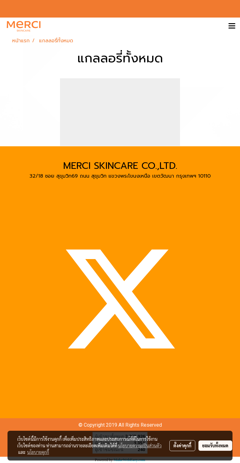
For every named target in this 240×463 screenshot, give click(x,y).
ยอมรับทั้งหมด (215, 445)
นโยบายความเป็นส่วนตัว (140, 445)
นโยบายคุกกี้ (38, 452)
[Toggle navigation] (232, 26)
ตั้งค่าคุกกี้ (182, 445)
